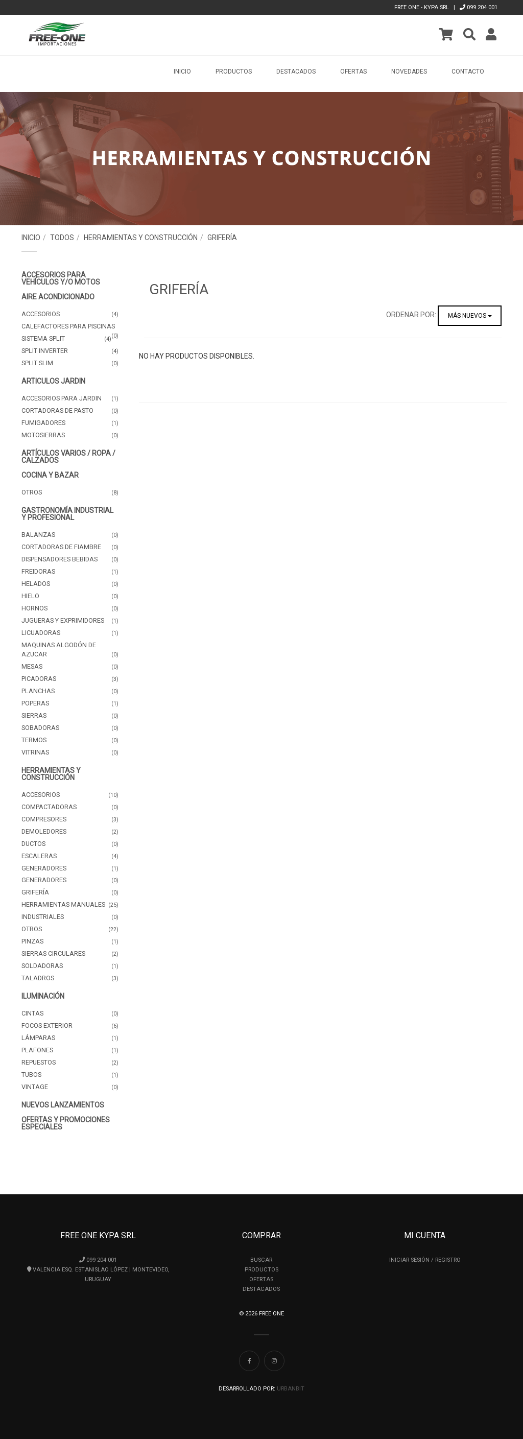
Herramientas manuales (69, 904)
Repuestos (69, 1062)
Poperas (69, 703)
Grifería (222, 237)
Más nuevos (470, 315)
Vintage (69, 1087)
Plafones (69, 1050)
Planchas (69, 691)
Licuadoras (69, 633)
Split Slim (69, 363)
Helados (69, 583)
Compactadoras (69, 807)
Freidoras (69, 571)
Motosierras (69, 435)
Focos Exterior (69, 1025)
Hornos (69, 608)
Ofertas (353, 71)
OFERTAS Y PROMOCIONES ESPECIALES (65, 1123)
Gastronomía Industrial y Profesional (67, 514)
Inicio (182, 71)
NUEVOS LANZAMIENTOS (62, 1104)
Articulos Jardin (53, 381)
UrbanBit (290, 1388)
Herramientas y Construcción (141, 237)
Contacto (467, 71)
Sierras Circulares (69, 953)
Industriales (69, 917)
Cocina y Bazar (50, 475)
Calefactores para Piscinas (69, 327)
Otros (69, 492)
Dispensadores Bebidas (69, 559)
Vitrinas (69, 752)
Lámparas (69, 1038)
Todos (62, 237)
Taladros (69, 978)
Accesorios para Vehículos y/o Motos (60, 278)
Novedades (409, 71)
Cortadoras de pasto (69, 410)
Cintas (69, 1013)
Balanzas (69, 534)
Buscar (261, 1260)
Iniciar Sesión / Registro (425, 1260)
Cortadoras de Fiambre (69, 547)
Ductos (69, 843)
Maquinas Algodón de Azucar (69, 650)
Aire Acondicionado (57, 296)
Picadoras (69, 678)
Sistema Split (66, 338)
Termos (69, 740)
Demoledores (69, 831)
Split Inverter (69, 351)
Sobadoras (69, 728)
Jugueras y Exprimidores (69, 620)
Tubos (69, 1074)
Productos (261, 1269)
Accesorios (69, 314)
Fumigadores (69, 423)
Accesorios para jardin (69, 398)
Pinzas (69, 941)
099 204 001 (478, 7)
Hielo (69, 596)
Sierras (69, 715)
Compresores (69, 819)
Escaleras (69, 856)
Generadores (69, 868)
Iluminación (42, 996)
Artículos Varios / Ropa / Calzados (68, 457)
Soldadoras (69, 966)
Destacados (296, 71)
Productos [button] (234, 71)
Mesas (69, 666)
